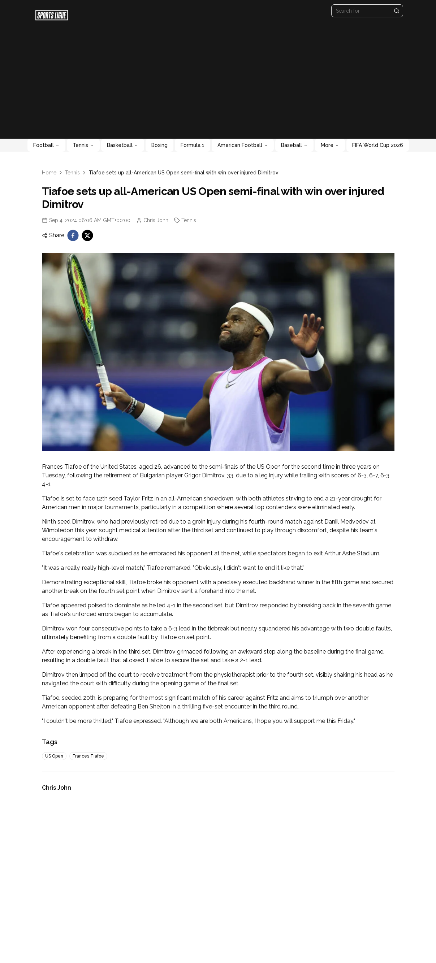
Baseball (294, 145)
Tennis (83, 145)
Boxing (159, 145)
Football (46, 145)
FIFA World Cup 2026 (377, 145)
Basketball (122, 145)
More (330, 145)
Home (49, 172)
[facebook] (73, 235)
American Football (242, 145)
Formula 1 (192, 145)
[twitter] (87, 235)
